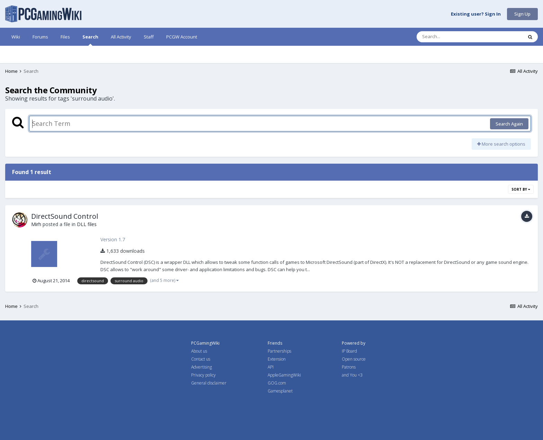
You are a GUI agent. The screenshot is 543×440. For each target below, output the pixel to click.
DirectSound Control (64, 216)
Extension (277, 359)
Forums (40, 37)
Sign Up (522, 14)
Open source (354, 359)
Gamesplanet (280, 391)
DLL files (87, 224)
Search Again (509, 124)
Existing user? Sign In (476, 14)
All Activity (121, 37)
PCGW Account (181, 37)
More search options (501, 144)
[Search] (452, 36)
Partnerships (279, 351)
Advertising (201, 367)
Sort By (520, 189)
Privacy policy (203, 375)
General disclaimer (208, 383)
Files (65, 37)
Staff (149, 37)
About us (199, 351)
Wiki (15, 37)
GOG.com (277, 383)
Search (90, 40)
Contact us (200, 359)
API (271, 367)
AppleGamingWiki (284, 375)
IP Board (349, 351)
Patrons (349, 367)
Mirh (36, 224)
